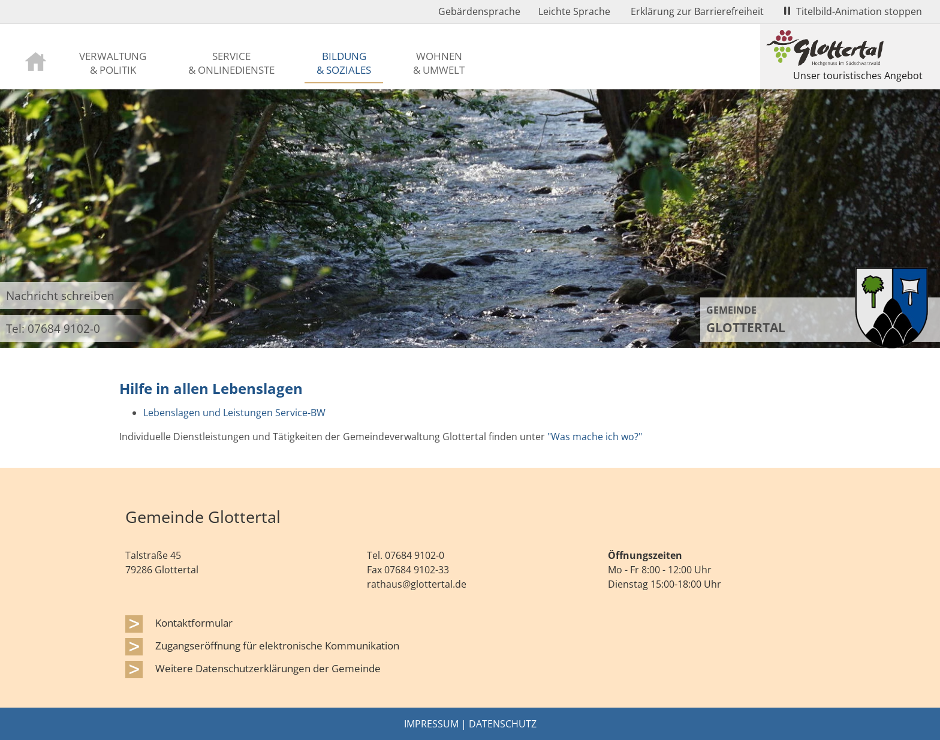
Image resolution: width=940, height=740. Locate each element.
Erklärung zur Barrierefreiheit (697, 11)
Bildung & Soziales (344, 63)
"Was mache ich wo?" (594, 436)
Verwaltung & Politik (112, 63)
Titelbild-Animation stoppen (853, 11)
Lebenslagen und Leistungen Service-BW (234, 412)
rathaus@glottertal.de (416, 584)
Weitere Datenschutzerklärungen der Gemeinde (268, 668)
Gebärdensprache (479, 11)
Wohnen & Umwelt (439, 63)
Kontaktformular (194, 622)
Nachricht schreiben (60, 295)
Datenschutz (503, 723)
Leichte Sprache (574, 11)
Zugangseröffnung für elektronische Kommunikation (277, 645)
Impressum (431, 723)
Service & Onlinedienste (231, 63)
